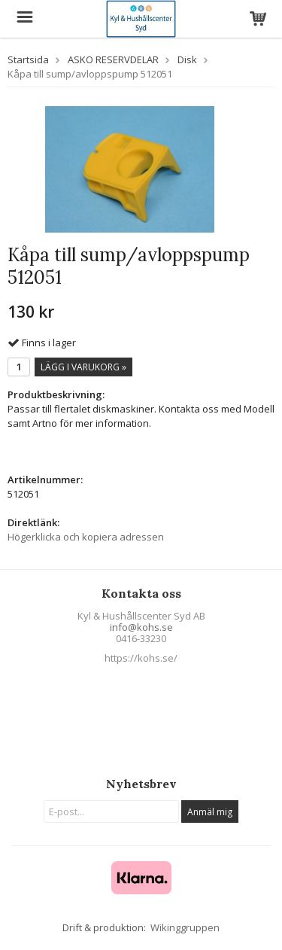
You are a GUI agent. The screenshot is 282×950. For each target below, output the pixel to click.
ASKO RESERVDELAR (113, 59)
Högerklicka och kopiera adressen (86, 537)
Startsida (28, 59)
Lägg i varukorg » (83, 367)
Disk (187, 59)
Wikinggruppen (185, 927)
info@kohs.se (141, 627)
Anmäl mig (209, 811)
